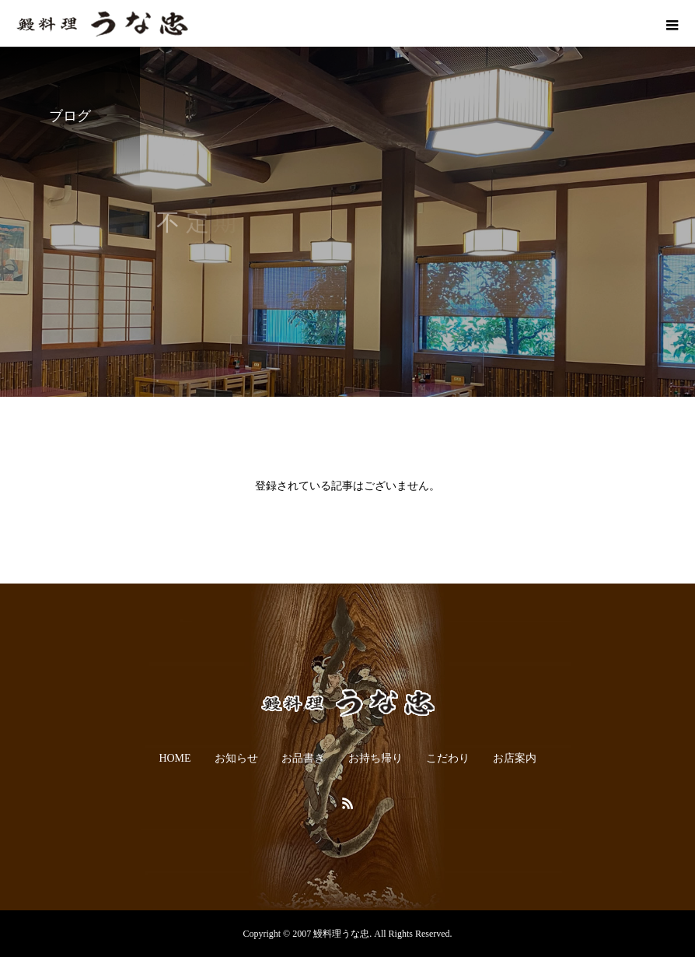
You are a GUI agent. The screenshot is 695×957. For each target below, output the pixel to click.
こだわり (448, 758)
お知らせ (236, 758)
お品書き (303, 758)
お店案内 (514, 758)
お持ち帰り (375, 758)
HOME (174, 758)
